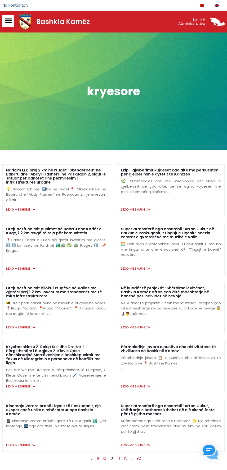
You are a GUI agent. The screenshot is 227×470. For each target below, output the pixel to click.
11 (98, 458)
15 (125, 458)
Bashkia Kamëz (63, 22)
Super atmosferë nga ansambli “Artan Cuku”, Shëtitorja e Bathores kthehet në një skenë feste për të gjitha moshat (168, 410)
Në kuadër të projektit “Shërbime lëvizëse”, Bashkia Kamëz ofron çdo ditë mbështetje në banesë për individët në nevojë (165, 292)
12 (104, 458)
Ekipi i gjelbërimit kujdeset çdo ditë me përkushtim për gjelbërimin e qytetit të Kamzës (169, 172)
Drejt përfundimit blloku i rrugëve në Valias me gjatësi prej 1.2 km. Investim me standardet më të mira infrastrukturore (54, 292)
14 (118, 458)
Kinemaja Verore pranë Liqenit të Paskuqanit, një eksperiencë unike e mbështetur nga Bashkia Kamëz (53, 410)
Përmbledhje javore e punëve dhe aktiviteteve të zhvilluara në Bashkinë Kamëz (168, 349)
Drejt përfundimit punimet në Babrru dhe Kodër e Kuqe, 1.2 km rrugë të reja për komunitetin (54, 231)
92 (139, 458)
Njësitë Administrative (191, 22)
